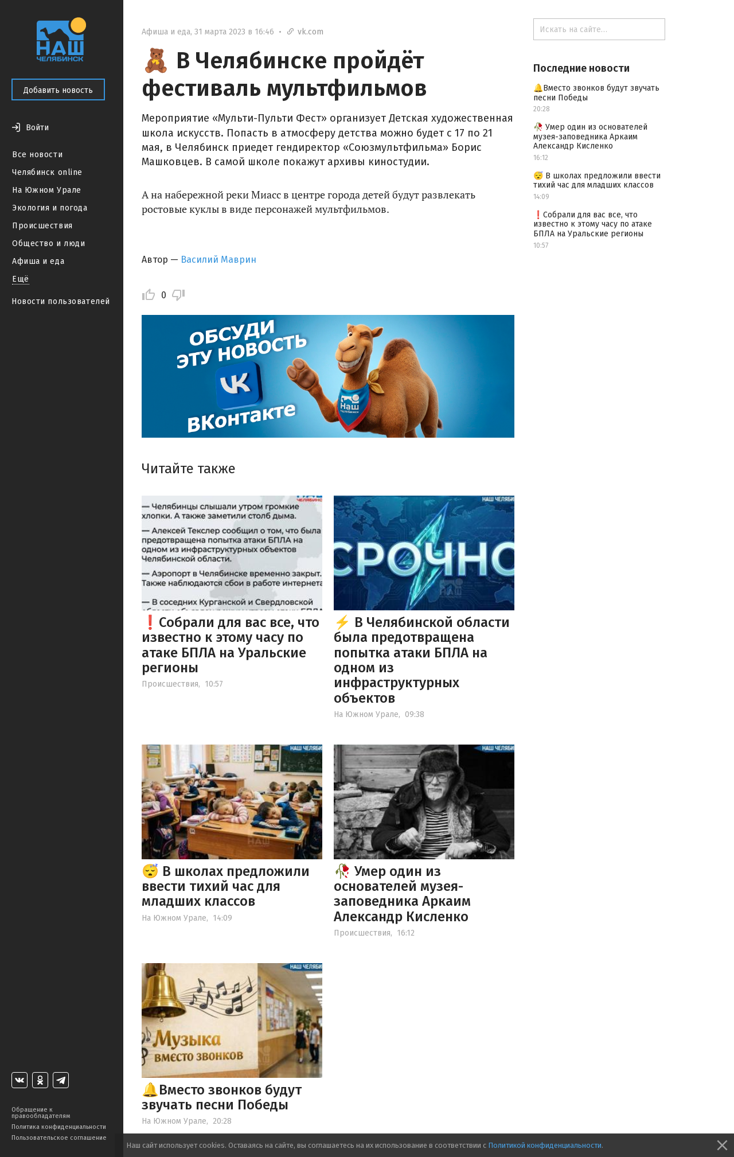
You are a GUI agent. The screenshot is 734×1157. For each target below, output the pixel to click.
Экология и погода (50, 208)
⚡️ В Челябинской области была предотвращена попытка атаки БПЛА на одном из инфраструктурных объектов (422, 660)
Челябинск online (47, 172)
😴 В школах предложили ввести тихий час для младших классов (226, 886)
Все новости (37, 154)
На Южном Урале (46, 190)
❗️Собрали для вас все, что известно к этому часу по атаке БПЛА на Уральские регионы (230, 645)
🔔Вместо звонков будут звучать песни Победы (222, 1097)
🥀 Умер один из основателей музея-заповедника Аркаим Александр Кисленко (402, 894)
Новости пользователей (60, 301)
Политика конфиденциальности (58, 1127)
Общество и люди (48, 243)
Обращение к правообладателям (40, 1113)
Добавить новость (58, 90)
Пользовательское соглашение (59, 1138)
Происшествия (42, 226)
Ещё (20, 279)
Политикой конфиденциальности (545, 1145)
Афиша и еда (38, 261)
